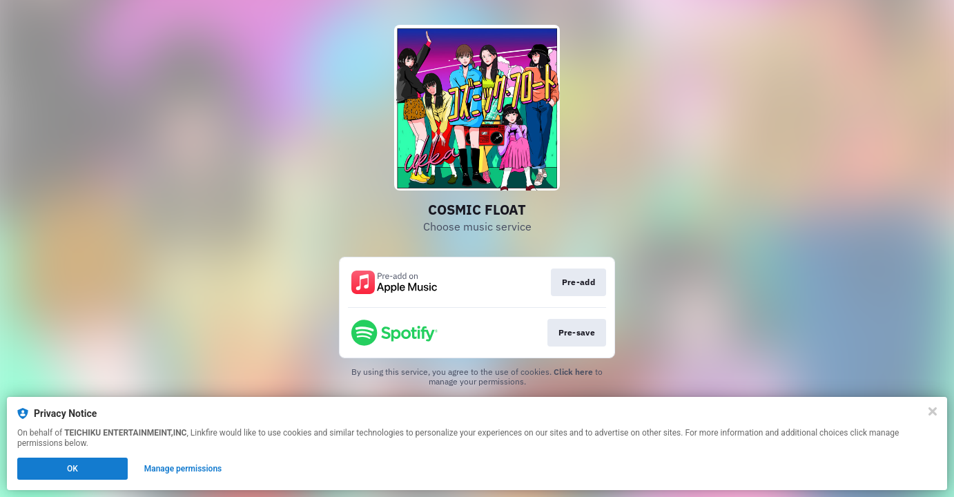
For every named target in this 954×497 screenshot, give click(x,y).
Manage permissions (183, 469)
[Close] (933, 411)
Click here (573, 372)
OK (72, 469)
